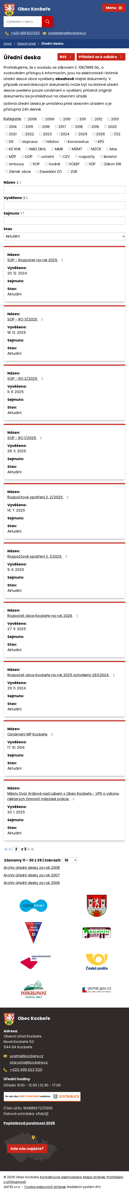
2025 (82, 134)
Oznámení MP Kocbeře (31, 734)
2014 (13, 126)
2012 (98, 119)
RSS (66, 56)
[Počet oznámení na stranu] (70, 860)
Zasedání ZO (50, 171)
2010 (67, 119)
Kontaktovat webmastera (61, 1177)
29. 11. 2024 (16, 688)
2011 (82, 119)
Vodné (54, 163)
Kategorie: (13, 118)
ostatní (47, 156)
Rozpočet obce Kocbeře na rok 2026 (43, 615)
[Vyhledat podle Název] (64, 190)
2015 (29, 126)
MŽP (12, 156)
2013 (115, 119)
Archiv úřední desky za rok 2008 (32, 867)
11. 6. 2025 (15, 391)
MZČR (96, 149)
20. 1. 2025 (16, 812)
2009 (49, 119)
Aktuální (14, 294)
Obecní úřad (26, 44)
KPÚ (101, 141)
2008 (32, 119)
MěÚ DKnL (37, 149)
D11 (11, 141)
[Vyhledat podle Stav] (64, 236)
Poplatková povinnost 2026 (29, 1123)
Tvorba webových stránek (45, 1187)
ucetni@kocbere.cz (26, 1055)
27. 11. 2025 (16, 628)
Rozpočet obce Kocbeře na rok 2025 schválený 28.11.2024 (61, 674)
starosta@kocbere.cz (29, 1062)
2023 (47, 134)
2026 (100, 134)
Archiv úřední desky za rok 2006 (32, 882)
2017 (62, 126)
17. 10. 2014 (16, 747)
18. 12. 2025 (16, 332)
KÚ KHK (15, 149)
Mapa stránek (94, 1177)
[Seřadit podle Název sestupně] (21, 183)
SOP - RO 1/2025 (25, 437)
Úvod (7, 44)
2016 (46, 126)
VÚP (92, 163)
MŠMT (77, 149)
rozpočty (87, 156)
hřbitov (52, 141)
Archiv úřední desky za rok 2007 (32, 875)
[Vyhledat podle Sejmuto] (64, 221)
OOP (28, 156)
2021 (13, 134)
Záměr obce (20, 171)
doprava (29, 141)
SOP (36, 163)
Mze (113, 149)
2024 (65, 134)
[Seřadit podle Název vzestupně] (21, 181)
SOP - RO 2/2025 (26, 378)
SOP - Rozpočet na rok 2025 (36, 259)
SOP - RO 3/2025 (26, 319)
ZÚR (74, 171)
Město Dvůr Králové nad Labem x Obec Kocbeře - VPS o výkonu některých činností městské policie (63, 796)
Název (11, 182)
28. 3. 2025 (16, 450)
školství (110, 156)
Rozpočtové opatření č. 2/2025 (38, 497)
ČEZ (117, 134)
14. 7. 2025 (16, 510)
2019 (95, 126)
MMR (59, 149)
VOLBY (74, 163)
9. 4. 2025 (15, 569)
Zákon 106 (112, 163)
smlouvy (16, 163)
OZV (66, 156)
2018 (79, 126)
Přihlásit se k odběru (101, 56)
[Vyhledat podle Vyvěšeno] (64, 205)
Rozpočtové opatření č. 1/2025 (38, 556)
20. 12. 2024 (17, 273)
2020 (112, 126)
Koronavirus (78, 141)
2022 (29, 134)
